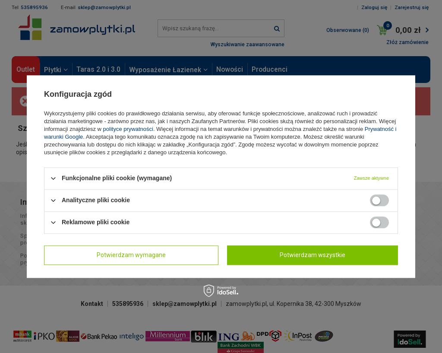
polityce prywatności (128, 129)
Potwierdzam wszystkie (312, 254)
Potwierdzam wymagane (131, 254)
